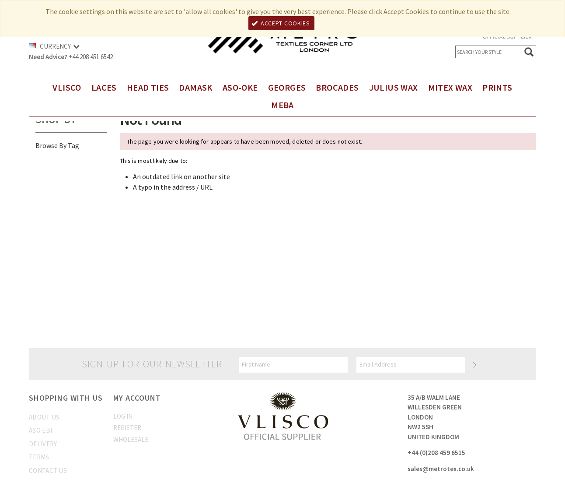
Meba (282, 104)
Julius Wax (393, 87)
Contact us (48, 470)
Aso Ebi (40, 430)
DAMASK (195, 87)
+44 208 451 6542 (91, 57)
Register (127, 427)
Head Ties (148, 87)
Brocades (337, 87)
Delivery (43, 444)
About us (44, 417)
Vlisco (66, 87)
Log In (123, 416)
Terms (39, 457)
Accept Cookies (280, 23)
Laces (104, 87)
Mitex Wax (450, 87)
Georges (287, 87)
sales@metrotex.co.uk (441, 469)
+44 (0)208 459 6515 (436, 452)
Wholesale (130, 439)
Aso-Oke (240, 87)
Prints (497, 87)
